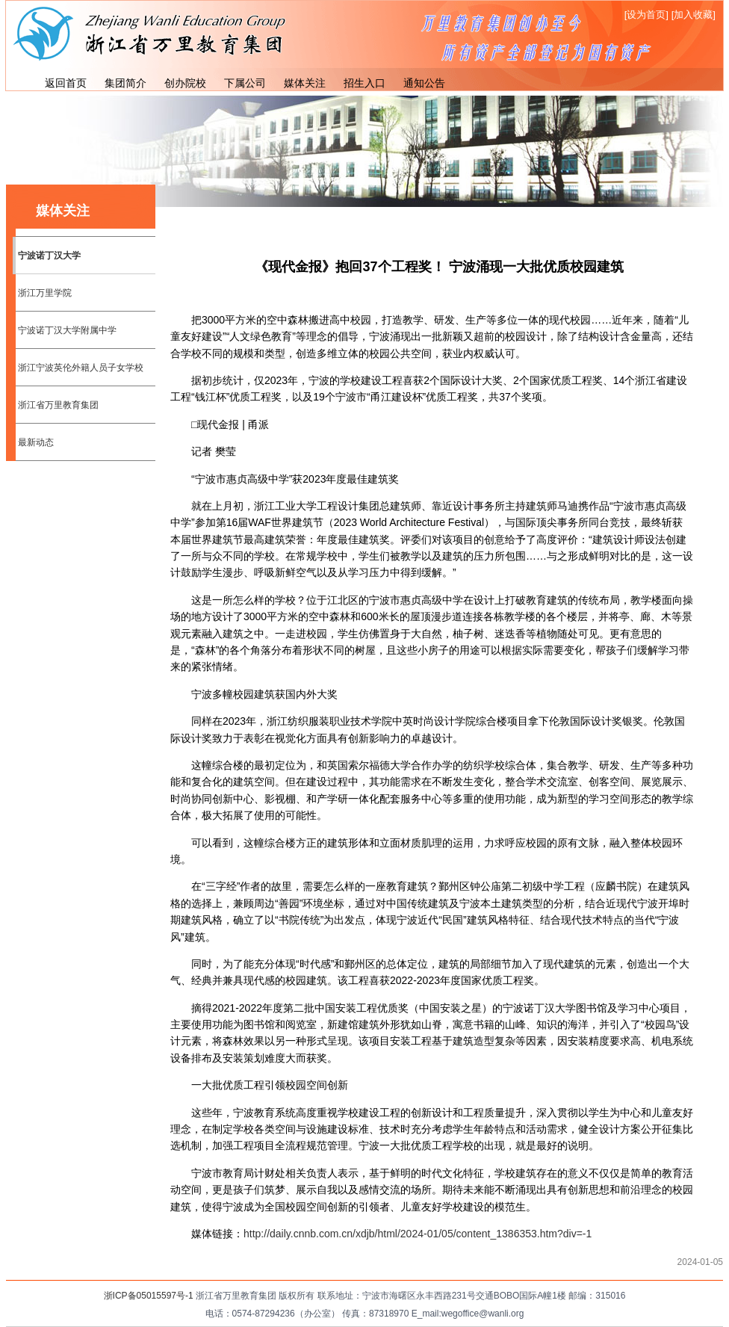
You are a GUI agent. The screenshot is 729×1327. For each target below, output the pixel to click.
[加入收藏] (693, 14)
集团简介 (125, 83)
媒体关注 (305, 83)
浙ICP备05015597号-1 (148, 1295)
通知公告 (424, 83)
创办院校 (185, 83)
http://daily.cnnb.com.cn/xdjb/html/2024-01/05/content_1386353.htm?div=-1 (417, 1234)
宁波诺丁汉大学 (49, 255)
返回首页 (66, 83)
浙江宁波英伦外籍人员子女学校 (80, 367)
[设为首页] (646, 14)
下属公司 (245, 83)
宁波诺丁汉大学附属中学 (67, 330)
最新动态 (36, 442)
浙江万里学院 (45, 293)
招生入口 (364, 83)
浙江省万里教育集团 (58, 405)
